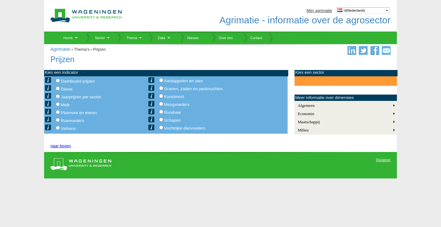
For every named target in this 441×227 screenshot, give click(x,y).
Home (66, 38)
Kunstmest (174, 96)
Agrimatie (60, 49)
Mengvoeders (177, 104)
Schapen (172, 120)
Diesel (66, 89)
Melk (65, 104)
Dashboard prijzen (78, 81)
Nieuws (189, 38)
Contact (252, 38)
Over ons (222, 38)
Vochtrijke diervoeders (184, 128)
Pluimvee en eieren (79, 112)
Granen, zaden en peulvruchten (193, 88)
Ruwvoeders (72, 120)
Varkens (68, 128)
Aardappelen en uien (183, 81)
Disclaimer (383, 160)
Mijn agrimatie (319, 10)
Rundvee (172, 112)
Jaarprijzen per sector (81, 97)
